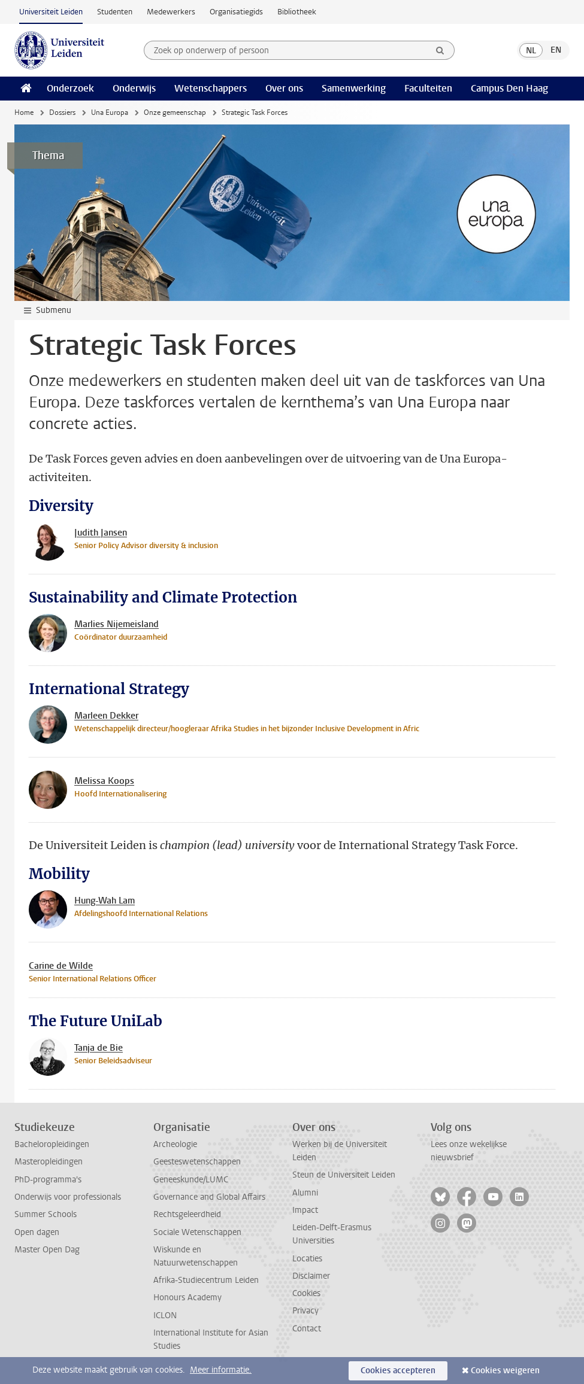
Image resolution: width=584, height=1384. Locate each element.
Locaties (307, 1258)
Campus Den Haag (509, 88)
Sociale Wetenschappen (197, 1232)
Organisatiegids (236, 12)
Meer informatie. (221, 1370)
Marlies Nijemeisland (116, 624)
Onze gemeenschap (175, 112)
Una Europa (109, 112)
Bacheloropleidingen (51, 1144)
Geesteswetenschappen (197, 1161)
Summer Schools (45, 1214)
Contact (306, 1328)
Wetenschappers (210, 88)
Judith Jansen (100, 533)
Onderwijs (134, 88)
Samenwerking (354, 88)
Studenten (114, 12)
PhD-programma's (47, 1179)
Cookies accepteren (398, 1370)
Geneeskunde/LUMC (190, 1179)
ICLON (165, 1315)
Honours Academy (187, 1297)
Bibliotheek (296, 12)
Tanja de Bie (98, 1048)
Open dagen (36, 1232)
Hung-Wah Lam (104, 901)
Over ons (284, 88)
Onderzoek (70, 88)
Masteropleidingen (48, 1161)
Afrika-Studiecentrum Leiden (206, 1280)
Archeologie (175, 1144)
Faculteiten (428, 88)
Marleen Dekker (106, 716)
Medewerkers (171, 12)
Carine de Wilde (61, 966)
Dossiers (62, 112)
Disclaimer (311, 1276)
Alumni (305, 1193)
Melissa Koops (104, 781)
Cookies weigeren (505, 1370)
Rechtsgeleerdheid (187, 1214)
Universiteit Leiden (51, 12)
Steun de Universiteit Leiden (343, 1175)
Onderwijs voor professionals (67, 1197)
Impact (305, 1210)
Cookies (306, 1293)
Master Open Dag (47, 1249)
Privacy (305, 1310)
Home (24, 112)
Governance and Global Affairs (209, 1197)
